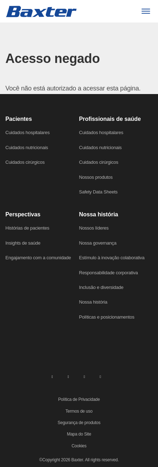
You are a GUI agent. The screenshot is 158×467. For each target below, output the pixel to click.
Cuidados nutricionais (26, 147)
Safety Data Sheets (98, 192)
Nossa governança (97, 243)
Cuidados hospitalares (27, 132)
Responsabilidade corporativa (108, 272)
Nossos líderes (94, 228)
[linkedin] (52, 376)
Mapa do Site (79, 434)
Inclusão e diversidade (101, 287)
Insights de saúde (22, 243)
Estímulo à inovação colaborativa (112, 257)
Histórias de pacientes (27, 228)
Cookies (79, 445)
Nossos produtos (96, 177)
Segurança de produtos (79, 422)
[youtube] (100, 376)
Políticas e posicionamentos (106, 317)
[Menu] (146, 11)
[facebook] (68, 376)
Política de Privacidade (79, 399)
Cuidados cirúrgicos (24, 162)
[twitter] (84, 376)
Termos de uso (79, 411)
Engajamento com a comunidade (38, 257)
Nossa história (93, 302)
